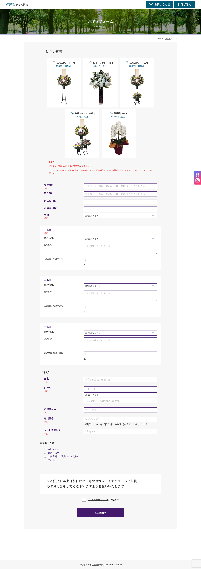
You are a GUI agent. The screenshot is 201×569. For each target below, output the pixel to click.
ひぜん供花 (17, 4)
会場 (46, 216)
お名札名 (48, 244)
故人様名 (49, 193)
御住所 (47, 389)
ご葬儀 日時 (50, 207)
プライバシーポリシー (98, 499)
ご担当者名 (50, 410)
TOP (159, 39)
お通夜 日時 (50, 201)
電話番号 (49, 420)
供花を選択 (49, 237)
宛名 (46, 380)
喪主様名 (49, 186)
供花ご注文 (184, 4)
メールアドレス (52, 432)
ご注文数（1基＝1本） (54, 258)
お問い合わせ (159, 4)
